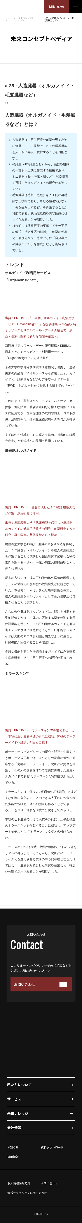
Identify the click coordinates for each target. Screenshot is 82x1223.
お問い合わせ (57, 6)
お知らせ (13, 1147)
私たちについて (19, 1084)
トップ (7, 19)
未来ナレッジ (17, 1113)
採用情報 (13, 1156)
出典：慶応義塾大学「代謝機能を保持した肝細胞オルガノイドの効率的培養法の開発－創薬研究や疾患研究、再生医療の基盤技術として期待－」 (40, 529)
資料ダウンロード (52, 1147)
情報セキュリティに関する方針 (27, 1192)
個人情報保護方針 (18, 1183)
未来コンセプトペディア (26, 19)
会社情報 (14, 1127)
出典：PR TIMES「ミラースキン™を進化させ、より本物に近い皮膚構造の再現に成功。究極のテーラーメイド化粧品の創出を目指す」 (40, 736)
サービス (14, 1099)
